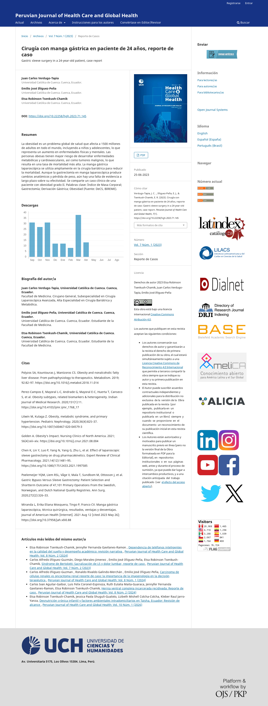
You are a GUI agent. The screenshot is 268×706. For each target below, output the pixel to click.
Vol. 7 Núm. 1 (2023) (61, 36)
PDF (142, 155)
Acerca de (56, 22)
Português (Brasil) (209, 146)
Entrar (249, 3)
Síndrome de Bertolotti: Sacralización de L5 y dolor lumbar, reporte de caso (93, 564)
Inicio (24, 36)
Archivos (36, 22)
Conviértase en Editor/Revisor (140, 22)
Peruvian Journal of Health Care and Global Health (76, 15)
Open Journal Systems (212, 110)
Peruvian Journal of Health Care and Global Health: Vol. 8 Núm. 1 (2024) (97, 580)
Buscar (243, 22)
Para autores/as (207, 86)
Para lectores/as (207, 80)
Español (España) (209, 139)
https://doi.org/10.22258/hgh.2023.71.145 (57, 116)
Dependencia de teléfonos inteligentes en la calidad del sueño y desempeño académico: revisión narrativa (106, 549)
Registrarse (233, 3)
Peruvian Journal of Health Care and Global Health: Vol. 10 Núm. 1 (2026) (92, 605)
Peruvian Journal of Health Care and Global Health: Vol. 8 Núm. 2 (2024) (87, 592)
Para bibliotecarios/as (210, 92)
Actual (19, 22)
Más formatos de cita (149, 225)
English (202, 133)
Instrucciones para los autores (93, 22)
